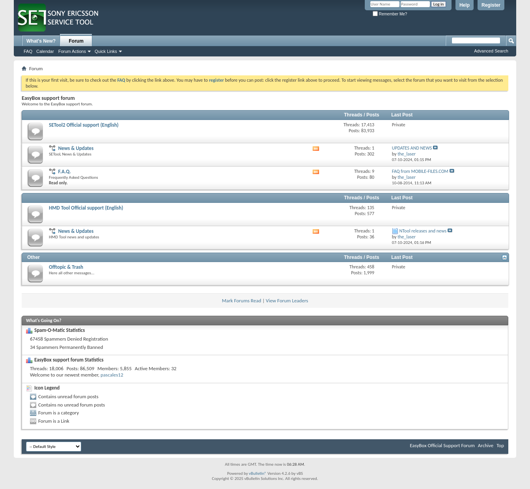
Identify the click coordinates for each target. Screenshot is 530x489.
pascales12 (112, 375)
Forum (76, 41)
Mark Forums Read (241, 301)
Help (464, 5)
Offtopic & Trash (66, 267)
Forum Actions (72, 51)
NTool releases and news (423, 231)
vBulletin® (258, 473)
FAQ (28, 51)
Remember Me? (390, 14)
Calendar (45, 51)
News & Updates (75, 148)
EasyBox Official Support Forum (442, 445)
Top (500, 445)
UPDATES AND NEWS (412, 148)
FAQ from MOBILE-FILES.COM (420, 171)
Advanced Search (491, 51)
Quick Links (106, 51)
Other (33, 257)
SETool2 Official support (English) (84, 125)
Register (490, 5)
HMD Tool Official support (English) (86, 208)
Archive (485, 445)
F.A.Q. (64, 171)
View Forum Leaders (287, 301)
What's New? (41, 41)
